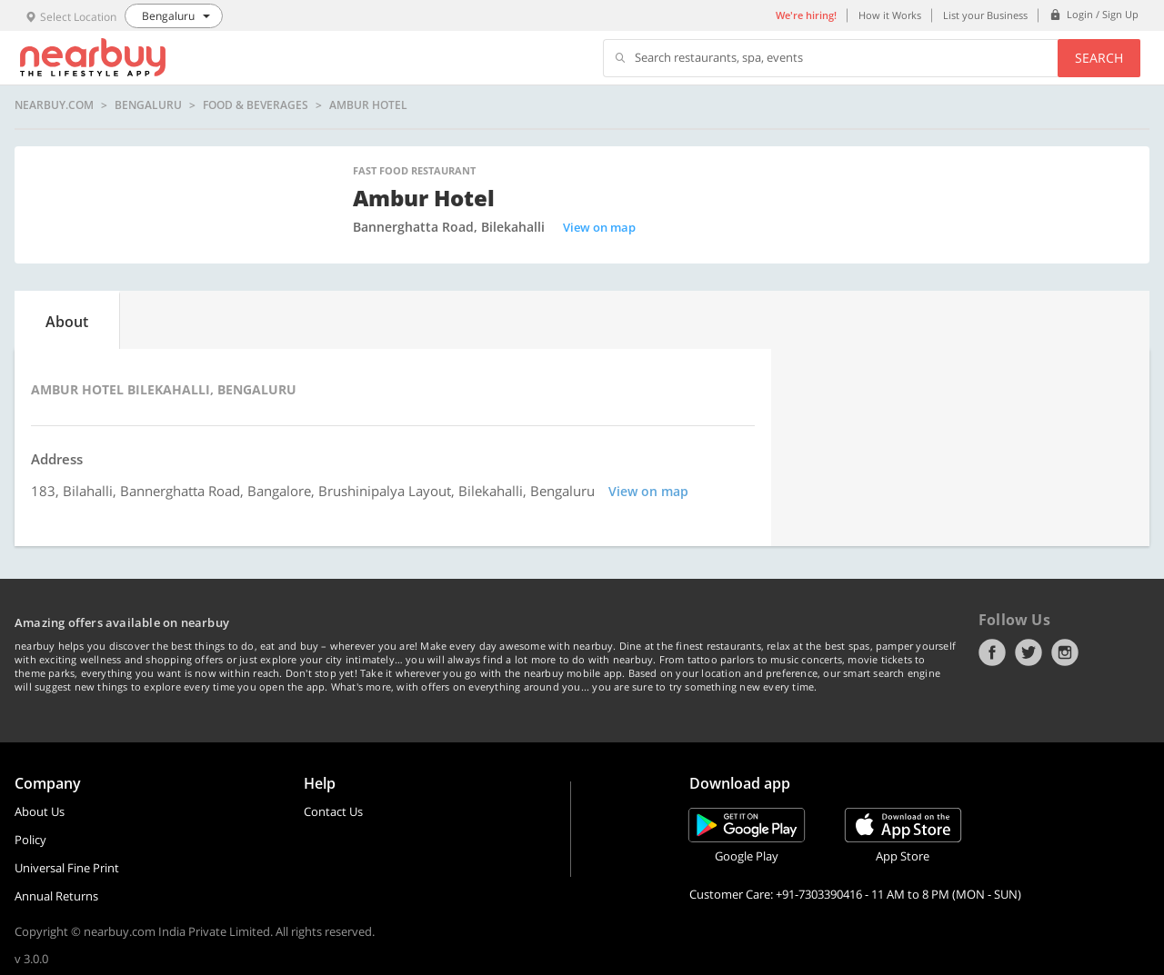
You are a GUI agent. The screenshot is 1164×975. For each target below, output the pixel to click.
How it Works (889, 15)
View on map (599, 227)
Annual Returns (56, 896)
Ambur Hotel (368, 105)
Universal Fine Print (67, 868)
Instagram (1065, 652)
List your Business (985, 15)
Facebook (992, 652)
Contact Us (333, 811)
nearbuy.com (54, 105)
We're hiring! (806, 15)
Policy (30, 839)
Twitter (1028, 652)
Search (1099, 57)
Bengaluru (148, 105)
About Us (40, 811)
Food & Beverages (255, 105)
